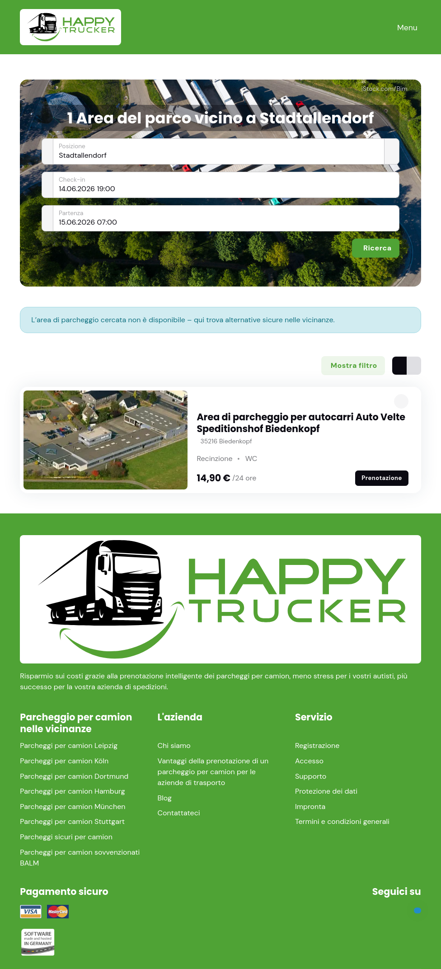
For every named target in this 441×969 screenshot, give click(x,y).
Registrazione (317, 745)
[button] (401, 401)
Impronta (310, 806)
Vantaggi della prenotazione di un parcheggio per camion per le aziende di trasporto (213, 771)
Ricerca (377, 248)
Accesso (309, 761)
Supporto (310, 776)
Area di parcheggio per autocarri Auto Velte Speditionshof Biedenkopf (301, 422)
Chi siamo (174, 745)
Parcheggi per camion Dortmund (74, 776)
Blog (165, 798)
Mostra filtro (354, 365)
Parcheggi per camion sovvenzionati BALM (80, 857)
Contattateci (179, 813)
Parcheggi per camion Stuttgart (72, 821)
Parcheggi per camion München (72, 806)
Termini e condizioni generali (342, 821)
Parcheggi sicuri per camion (66, 837)
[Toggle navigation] (407, 27)
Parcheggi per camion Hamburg (72, 791)
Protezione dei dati (326, 791)
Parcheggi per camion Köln (64, 761)
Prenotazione (381, 478)
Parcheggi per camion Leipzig (68, 745)
